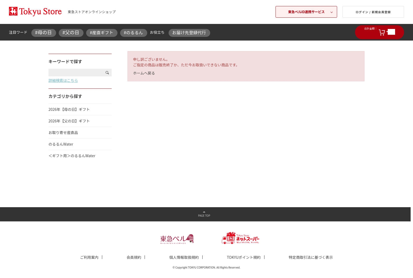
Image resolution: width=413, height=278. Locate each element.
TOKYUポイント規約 (243, 257)
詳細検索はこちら (63, 80)
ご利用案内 (89, 257)
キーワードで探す (65, 61)
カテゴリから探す (65, 96)
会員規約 (133, 257)
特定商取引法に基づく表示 (311, 257)
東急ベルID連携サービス (306, 11)
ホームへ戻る (144, 73)
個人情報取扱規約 (184, 257)
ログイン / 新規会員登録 (373, 12)
